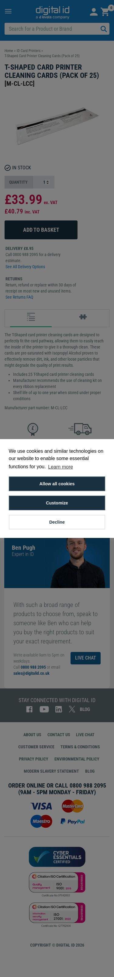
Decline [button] (57, 522)
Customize (57, 503)
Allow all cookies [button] (57, 483)
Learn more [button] (60, 466)
